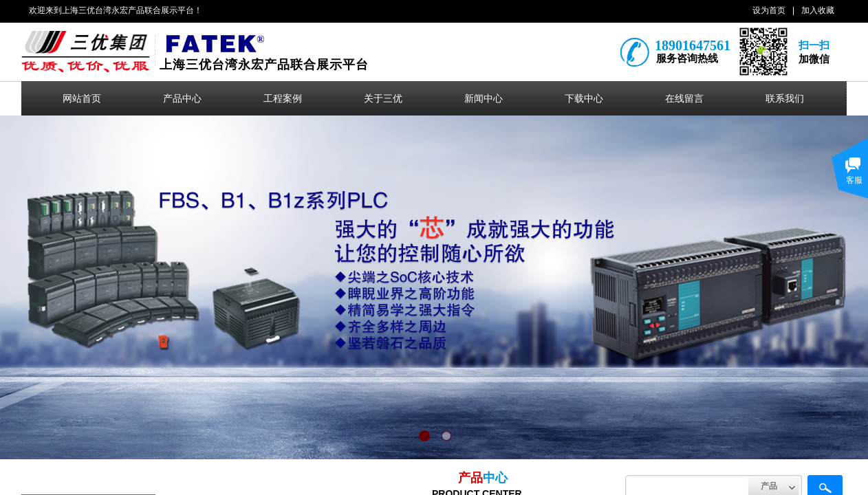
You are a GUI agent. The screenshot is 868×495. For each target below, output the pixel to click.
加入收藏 (817, 10)
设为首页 (768, 10)
